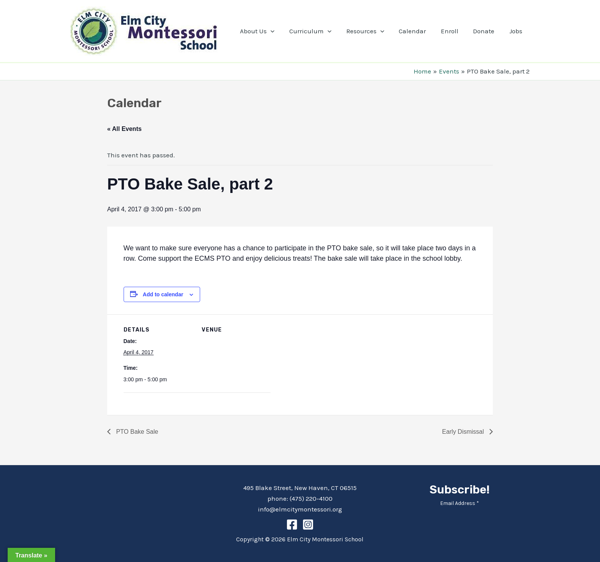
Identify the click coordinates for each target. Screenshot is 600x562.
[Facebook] (292, 524)
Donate (486, 31)
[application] (281, 31)
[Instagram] (308, 524)
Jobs (516, 31)
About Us (268, 31)
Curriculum (320, 31)
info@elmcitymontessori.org (300, 509)
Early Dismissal (464, 431)
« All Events (124, 129)
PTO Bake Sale (136, 431)
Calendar (418, 31)
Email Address (459, 503)
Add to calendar (163, 294)
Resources (373, 31)
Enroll (454, 31)
